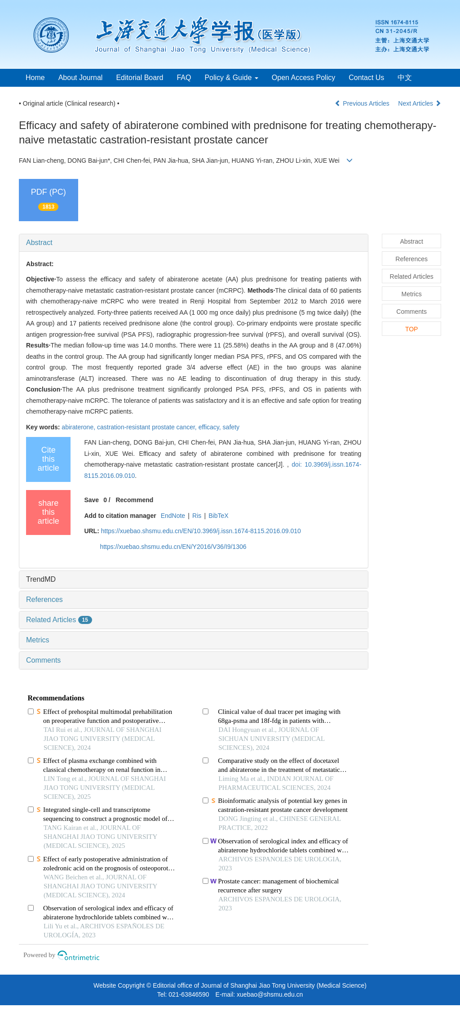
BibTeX (218, 515)
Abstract (39, 242)
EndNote (173, 515)
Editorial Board (139, 77)
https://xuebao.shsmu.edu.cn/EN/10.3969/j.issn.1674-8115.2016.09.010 (201, 531)
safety (231, 427)
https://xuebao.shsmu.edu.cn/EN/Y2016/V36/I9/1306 (173, 546)
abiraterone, (79, 427)
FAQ (184, 77)
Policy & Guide (231, 77)
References (44, 599)
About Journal (80, 77)
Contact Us (366, 77)
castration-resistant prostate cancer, (148, 427)
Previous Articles (363, 103)
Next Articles (419, 103)
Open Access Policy (303, 77)
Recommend (134, 500)
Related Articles (59, 620)
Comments (43, 660)
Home (35, 77)
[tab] (193, 242)
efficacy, (211, 427)
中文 (405, 77)
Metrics (37, 640)
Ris (196, 515)
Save (91, 500)
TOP (411, 329)
